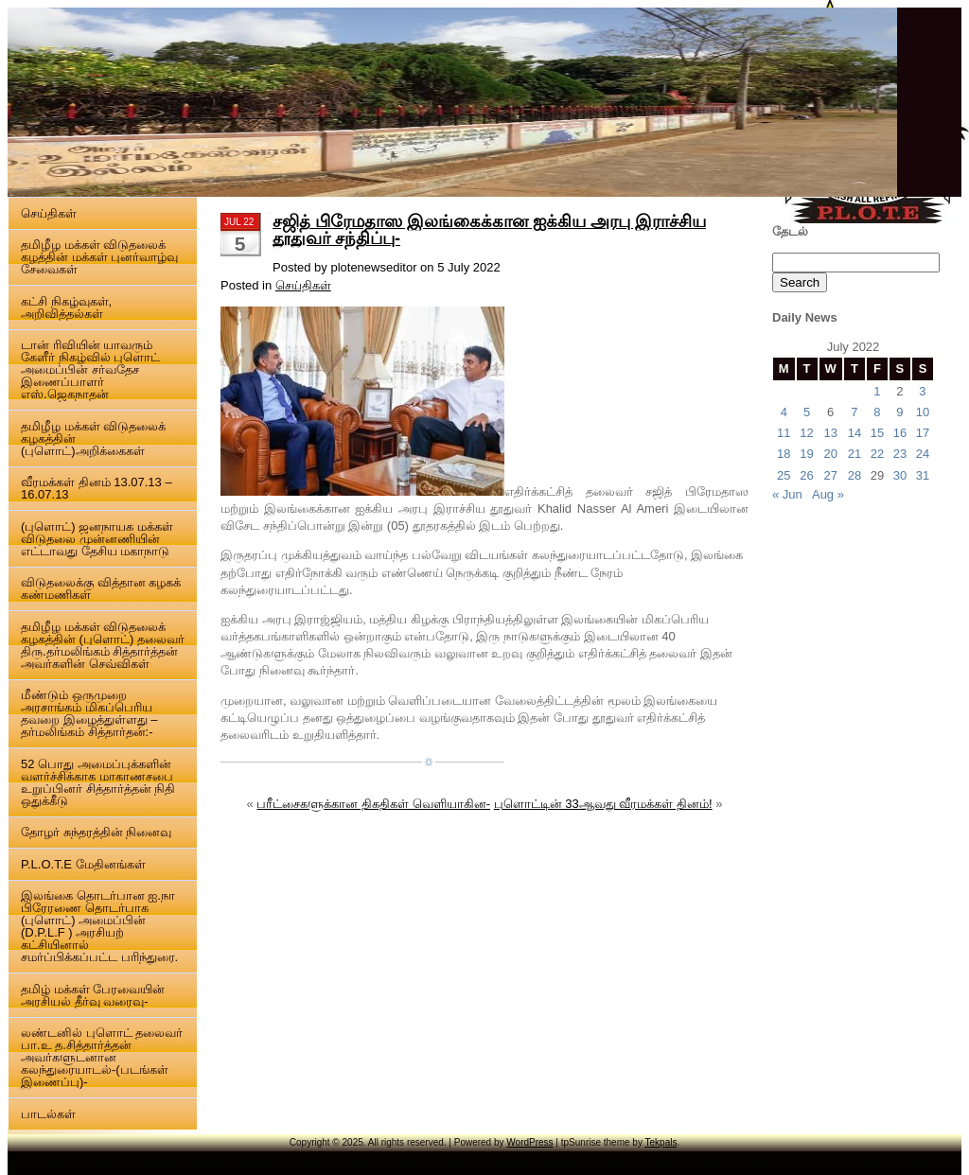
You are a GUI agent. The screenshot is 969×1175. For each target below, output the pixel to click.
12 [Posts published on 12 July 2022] (806, 433)
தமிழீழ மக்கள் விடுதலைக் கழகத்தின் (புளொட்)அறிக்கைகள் (93, 438)
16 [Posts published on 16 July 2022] (900, 433)
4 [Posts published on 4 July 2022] (784, 412)
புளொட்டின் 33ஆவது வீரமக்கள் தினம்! (603, 804)
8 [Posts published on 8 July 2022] (876, 412)
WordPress (529, 1142)
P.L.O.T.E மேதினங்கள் (83, 864)
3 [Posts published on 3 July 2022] (922, 391)
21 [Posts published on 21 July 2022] (854, 454)
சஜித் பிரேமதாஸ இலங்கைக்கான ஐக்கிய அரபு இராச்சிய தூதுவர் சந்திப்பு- (489, 230)
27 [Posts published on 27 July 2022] (830, 475)
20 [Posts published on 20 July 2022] (830, 454)
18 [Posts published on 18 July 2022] (783, 454)
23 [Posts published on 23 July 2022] (900, 454)
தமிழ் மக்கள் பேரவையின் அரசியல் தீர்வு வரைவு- (93, 995)
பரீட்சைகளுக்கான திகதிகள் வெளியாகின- (373, 804)
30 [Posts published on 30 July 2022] (900, 475)
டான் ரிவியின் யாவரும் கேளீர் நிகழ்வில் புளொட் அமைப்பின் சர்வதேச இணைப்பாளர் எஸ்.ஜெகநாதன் (90, 369)
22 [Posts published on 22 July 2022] (877, 454)
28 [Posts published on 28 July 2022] (854, 475)
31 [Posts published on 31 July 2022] (922, 475)
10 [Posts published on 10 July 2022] (922, 412)
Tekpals (661, 1142)
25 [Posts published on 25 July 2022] (783, 475)
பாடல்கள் (48, 1114)
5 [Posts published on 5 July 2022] (806, 412)
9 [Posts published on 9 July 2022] (899, 412)
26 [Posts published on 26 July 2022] (806, 475)
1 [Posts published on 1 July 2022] (876, 391)
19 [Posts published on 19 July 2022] (806, 454)
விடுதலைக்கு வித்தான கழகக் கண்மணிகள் (101, 588)
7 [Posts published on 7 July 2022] (854, 412)
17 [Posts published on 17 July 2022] (922, 433)
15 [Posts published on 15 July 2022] (877, 433)
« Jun (787, 494)
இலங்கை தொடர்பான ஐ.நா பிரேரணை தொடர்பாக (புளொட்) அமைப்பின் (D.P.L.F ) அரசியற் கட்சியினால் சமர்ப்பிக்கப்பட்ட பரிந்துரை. (99, 926)
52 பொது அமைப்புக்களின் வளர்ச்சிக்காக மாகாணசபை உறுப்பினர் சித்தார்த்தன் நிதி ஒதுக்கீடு (98, 782)
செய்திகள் (49, 213)
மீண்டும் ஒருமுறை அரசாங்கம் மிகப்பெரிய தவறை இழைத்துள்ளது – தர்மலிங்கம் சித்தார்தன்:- (89, 713)
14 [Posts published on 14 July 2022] (854, 433)
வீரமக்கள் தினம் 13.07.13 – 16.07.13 (96, 488)
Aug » (828, 494)
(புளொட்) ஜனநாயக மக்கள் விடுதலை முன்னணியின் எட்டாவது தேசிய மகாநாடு (97, 538)
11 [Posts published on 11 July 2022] (783, 433)
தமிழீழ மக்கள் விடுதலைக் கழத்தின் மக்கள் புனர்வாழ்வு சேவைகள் (99, 256)
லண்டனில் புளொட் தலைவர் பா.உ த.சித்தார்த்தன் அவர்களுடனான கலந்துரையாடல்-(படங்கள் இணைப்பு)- (102, 1057)
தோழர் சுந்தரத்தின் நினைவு (96, 832)
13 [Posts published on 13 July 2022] (830, 433)
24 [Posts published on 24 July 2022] (922, 454)
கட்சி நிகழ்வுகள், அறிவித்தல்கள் (66, 307)
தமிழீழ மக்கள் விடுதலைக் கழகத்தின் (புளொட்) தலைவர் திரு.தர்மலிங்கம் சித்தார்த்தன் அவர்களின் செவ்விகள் (103, 645)
